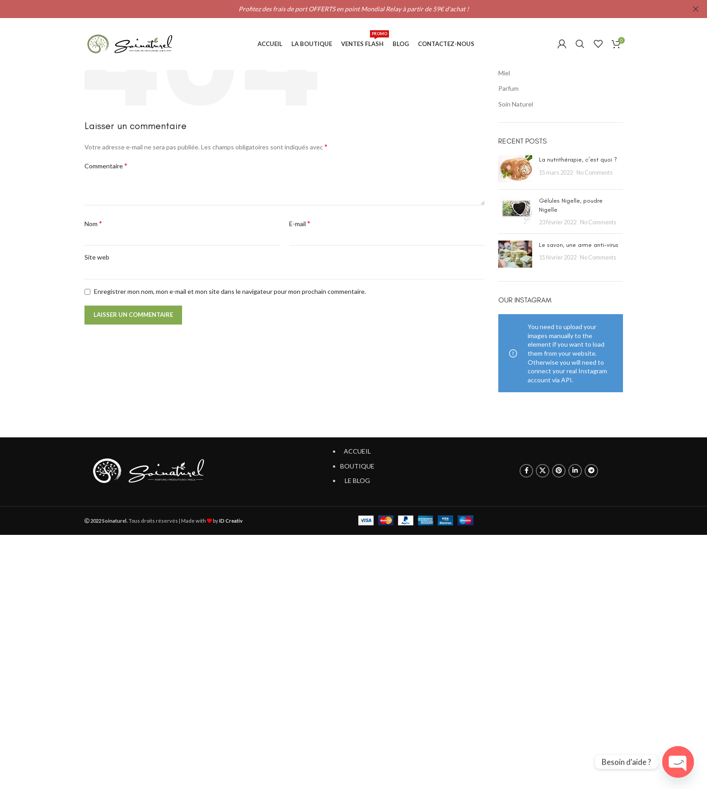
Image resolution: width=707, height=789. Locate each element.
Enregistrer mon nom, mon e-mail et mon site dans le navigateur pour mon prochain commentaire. (230, 291)
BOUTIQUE (357, 466)
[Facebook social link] (526, 471)
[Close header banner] (695, 9)
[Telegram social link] (591, 471)
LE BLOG (357, 480)
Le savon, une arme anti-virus (578, 245)
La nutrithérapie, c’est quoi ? (578, 159)
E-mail (299, 223)
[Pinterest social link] (559, 471)
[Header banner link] (340, 9)
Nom (93, 223)
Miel (504, 73)
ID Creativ (231, 521)
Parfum (508, 88)
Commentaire (105, 165)
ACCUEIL (357, 451)
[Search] (580, 44)
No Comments (594, 172)
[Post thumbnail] (515, 168)
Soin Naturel (515, 104)
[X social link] (542, 471)
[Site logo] (129, 44)
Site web (96, 257)
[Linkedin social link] (575, 471)
